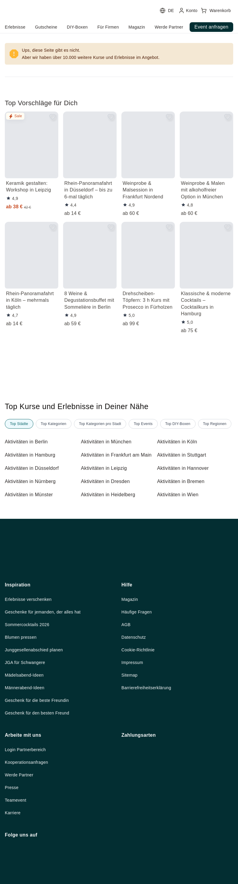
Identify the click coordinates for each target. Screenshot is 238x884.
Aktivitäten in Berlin (28, 456)
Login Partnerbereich (28, 823)
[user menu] (116, 19)
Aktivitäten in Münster (31, 516)
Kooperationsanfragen (29, 836)
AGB (126, 696)
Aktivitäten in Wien (180, 516)
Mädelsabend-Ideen (26, 747)
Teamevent (16, 875)
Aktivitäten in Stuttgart (184, 469)
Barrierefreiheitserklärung (149, 760)
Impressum (133, 734)
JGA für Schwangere (27, 734)
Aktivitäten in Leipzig (106, 490)
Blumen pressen (22, 708)
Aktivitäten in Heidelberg (110, 516)
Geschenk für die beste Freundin (40, 773)
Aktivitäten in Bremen (183, 503)
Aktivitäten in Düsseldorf (34, 490)
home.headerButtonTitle (39, 27)
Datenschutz (135, 708)
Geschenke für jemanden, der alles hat (47, 683)
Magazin (130, 670)
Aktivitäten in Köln (179, 456)
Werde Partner (20, 849)
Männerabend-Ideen (27, 760)
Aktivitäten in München (108, 456)
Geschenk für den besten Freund (40, 786)
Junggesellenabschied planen (37, 721)
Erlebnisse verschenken (30, 670)
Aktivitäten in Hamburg (33, 469)
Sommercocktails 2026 (29, 696)
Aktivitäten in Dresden (107, 503)
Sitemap (130, 747)
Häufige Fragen (138, 683)
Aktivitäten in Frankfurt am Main (113, 473)
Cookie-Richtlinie (140, 721)
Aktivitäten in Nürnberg (33, 503)
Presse (12, 862)
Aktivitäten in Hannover (185, 490)
